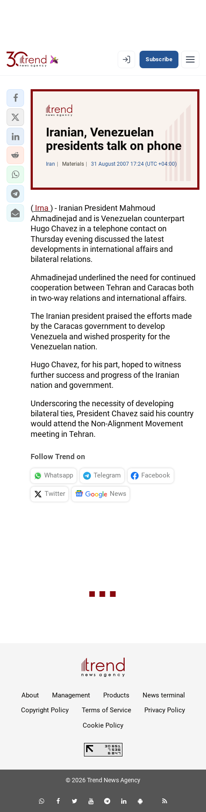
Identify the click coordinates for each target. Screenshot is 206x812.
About (30, 695)
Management (71, 695)
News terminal (164, 695)
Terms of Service (106, 710)
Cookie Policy (103, 725)
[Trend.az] (33, 59)
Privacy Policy (164, 710)
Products (116, 695)
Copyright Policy (45, 710)
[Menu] (190, 59)
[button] (15, 98)
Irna (41, 208)
